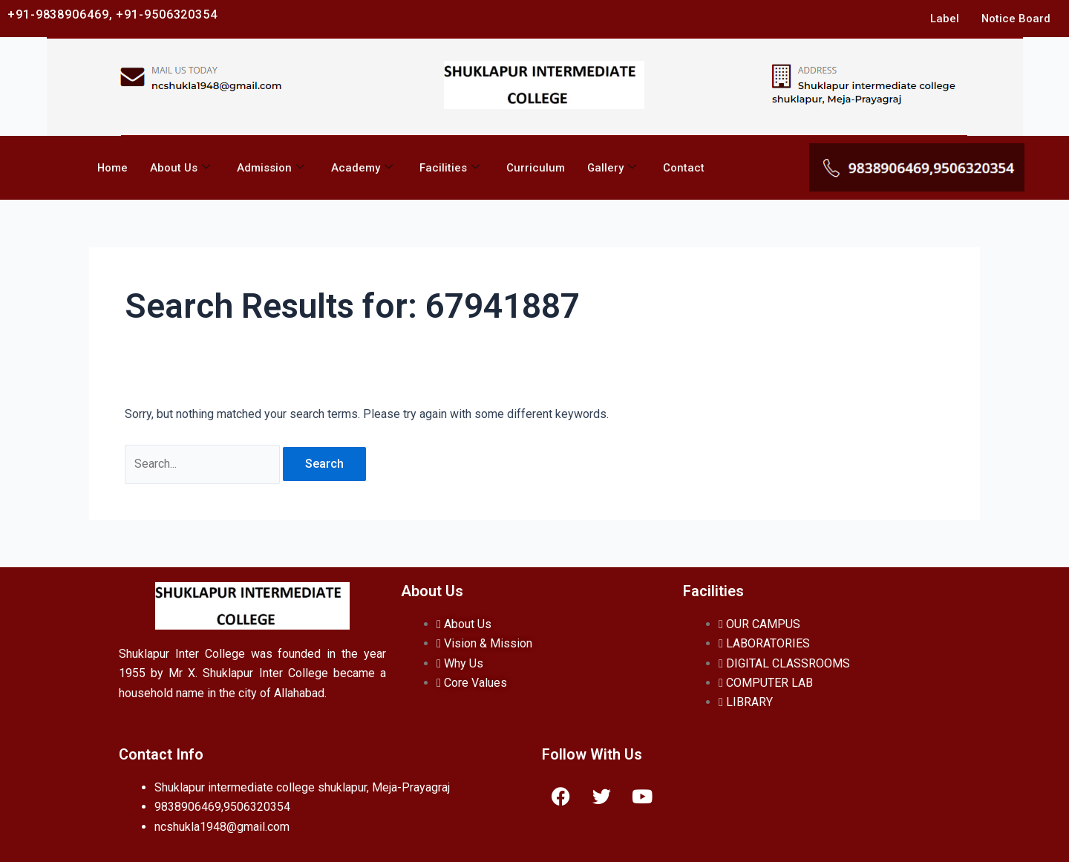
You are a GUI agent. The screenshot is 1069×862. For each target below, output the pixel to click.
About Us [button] (180, 167)
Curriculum (535, 167)
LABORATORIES (764, 643)
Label (943, 18)
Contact (684, 167)
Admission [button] (270, 167)
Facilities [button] (449, 167)
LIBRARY (746, 702)
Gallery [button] (612, 167)
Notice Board (1015, 18)
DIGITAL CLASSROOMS (784, 663)
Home (112, 167)
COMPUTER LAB (766, 683)
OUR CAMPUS (759, 624)
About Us (464, 624)
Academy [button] (362, 167)
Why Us (460, 663)
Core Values (472, 683)
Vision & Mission (484, 643)
